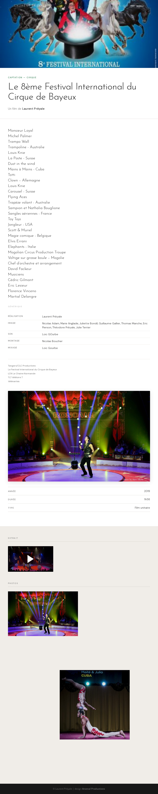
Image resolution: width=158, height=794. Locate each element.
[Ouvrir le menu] (137, 6)
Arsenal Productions (93, 788)
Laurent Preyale (30, 6)
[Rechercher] (124, 6)
